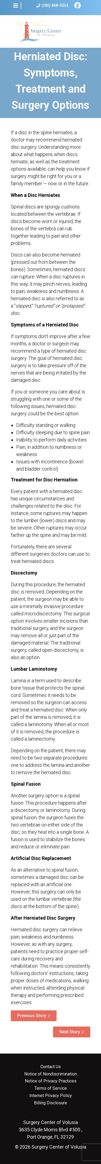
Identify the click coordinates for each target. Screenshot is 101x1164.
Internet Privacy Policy (50, 1096)
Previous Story (31, 1015)
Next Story (70, 1031)
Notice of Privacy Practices (50, 1081)
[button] (16, 5)
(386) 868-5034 (52, 6)
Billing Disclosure (50, 1103)
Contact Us (50, 1067)
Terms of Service (50, 1088)
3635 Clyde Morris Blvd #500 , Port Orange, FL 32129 (50, 1129)
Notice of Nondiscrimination (50, 1074)
